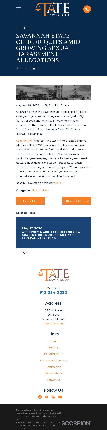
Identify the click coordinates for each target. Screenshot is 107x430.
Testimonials (53, 366)
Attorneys (53, 347)
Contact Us (53, 379)
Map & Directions (53, 323)
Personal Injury (53, 353)
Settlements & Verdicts (53, 360)
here (58, 183)
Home (53, 341)
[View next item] (32, 252)
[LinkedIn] (53, 397)
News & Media (40, 190)
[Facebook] (40, 397)
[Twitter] (46, 397)
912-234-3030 (53, 292)
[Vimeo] (67, 397)
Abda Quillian (24, 140)
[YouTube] (60, 397)
